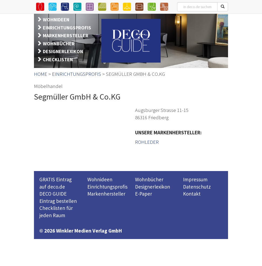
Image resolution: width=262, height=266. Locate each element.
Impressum (195, 179)
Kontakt (192, 193)
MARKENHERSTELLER (65, 35)
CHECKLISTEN (58, 59)
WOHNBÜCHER (59, 43)
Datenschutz (197, 186)
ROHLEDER (147, 142)
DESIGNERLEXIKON (63, 51)
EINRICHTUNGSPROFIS (67, 28)
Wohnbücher (149, 179)
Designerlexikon (152, 186)
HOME (40, 74)
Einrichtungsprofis (107, 186)
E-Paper (143, 193)
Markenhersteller (106, 193)
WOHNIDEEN (56, 19)
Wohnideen (99, 179)
